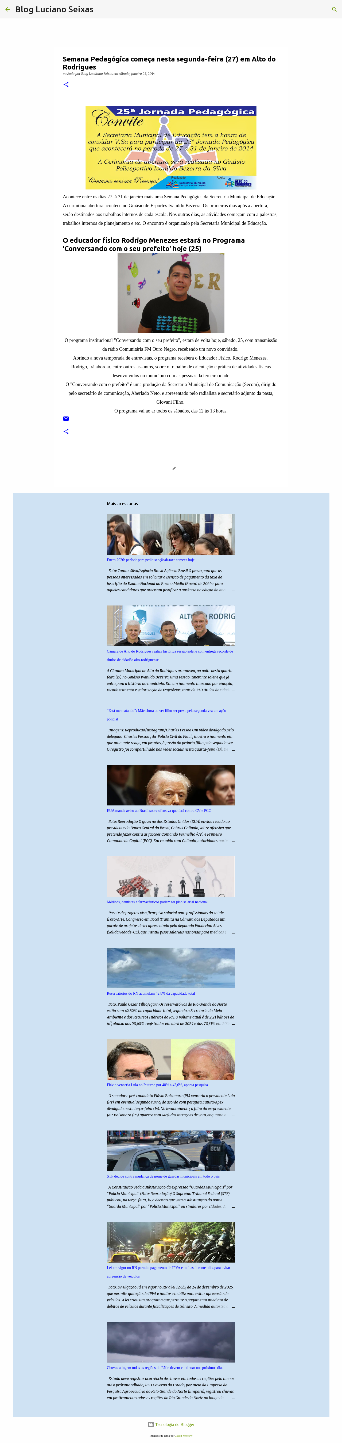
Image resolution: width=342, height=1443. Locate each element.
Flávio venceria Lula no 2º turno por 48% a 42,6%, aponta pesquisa (157, 1085)
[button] (66, 84)
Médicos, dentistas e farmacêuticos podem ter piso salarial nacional (157, 902)
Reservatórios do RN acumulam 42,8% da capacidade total (151, 993)
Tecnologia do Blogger (171, 1424)
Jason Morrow (183, 1435)
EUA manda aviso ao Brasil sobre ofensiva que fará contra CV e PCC (159, 811)
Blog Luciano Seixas (54, 9)
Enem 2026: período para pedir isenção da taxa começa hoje (151, 560)
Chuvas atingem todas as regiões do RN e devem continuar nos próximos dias (165, 1368)
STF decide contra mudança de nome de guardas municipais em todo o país (163, 1176)
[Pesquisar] (101, 9)
